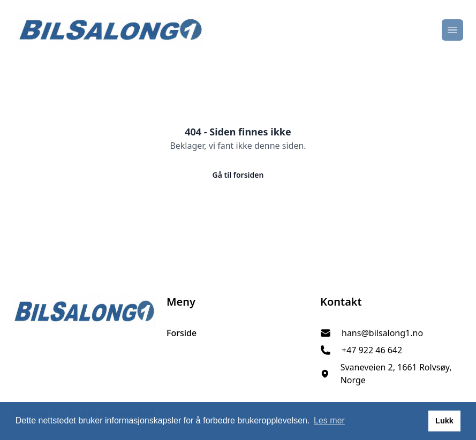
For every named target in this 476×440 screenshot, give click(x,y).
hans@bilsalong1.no (382, 333)
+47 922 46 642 (372, 350)
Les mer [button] (329, 420)
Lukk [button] (444, 420)
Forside (182, 333)
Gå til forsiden (238, 175)
